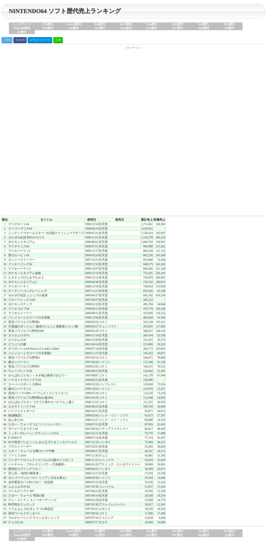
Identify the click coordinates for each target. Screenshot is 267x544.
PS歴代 (229, 28)
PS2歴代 (151, 28)
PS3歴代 (229, 24)
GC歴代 (100, 28)
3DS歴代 (177, 24)
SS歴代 (22, 32)
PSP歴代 (47, 28)
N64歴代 (203, 28)
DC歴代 (177, 28)
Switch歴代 (74, 24)
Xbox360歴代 (21, 28)
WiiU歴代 (125, 24)
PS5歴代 (47, 24)
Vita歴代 (151, 24)
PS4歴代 (99, 24)
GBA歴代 (126, 28)
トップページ (22, 24)
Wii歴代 (203, 24)
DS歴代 (74, 28)
